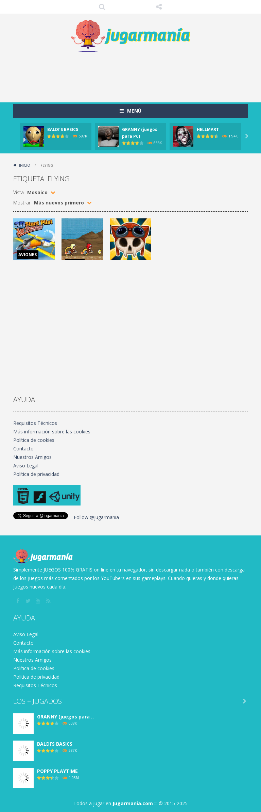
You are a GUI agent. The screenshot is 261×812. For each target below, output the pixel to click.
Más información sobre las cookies (51, 431)
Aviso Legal (25, 465)
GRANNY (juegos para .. (65, 716)
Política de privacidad (36, 474)
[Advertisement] (137, 75)
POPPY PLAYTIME (57, 771)
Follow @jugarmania (96, 517)
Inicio (24, 165)
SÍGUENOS (159, 7)
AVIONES (27, 255)
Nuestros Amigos (32, 457)
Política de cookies (33, 440)
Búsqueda (102, 7)
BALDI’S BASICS (62, 129)
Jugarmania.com (132, 803)
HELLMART (208, 129)
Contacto (23, 448)
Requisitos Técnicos (35, 423)
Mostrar (22, 202)
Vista (18, 192)
